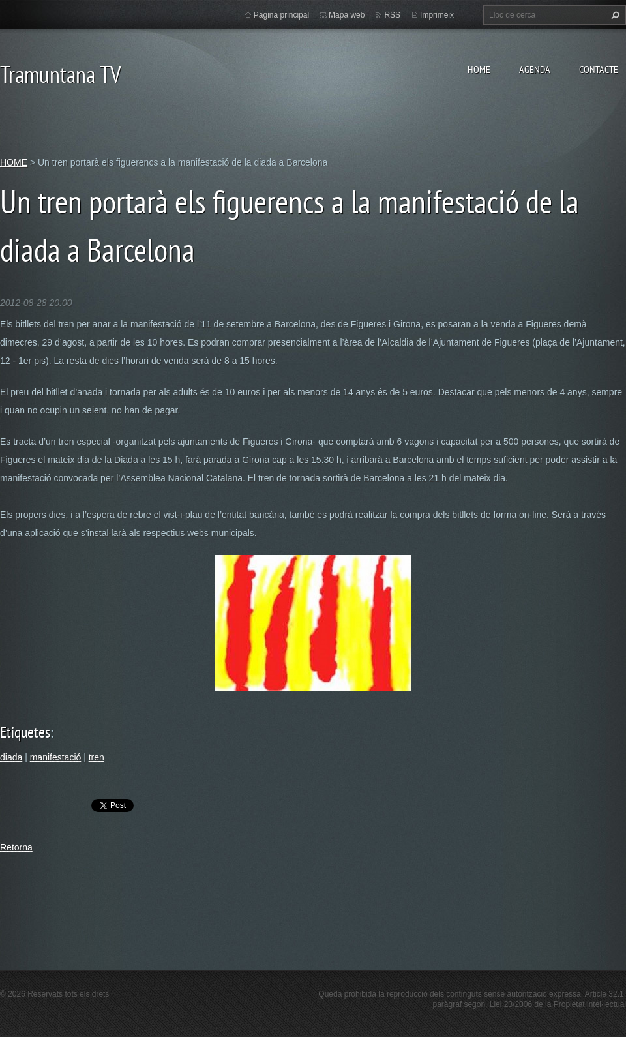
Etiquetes (25, 732)
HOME (479, 69)
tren (96, 757)
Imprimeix (437, 15)
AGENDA (534, 69)
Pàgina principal (281, 15)
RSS (392, 15)
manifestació (56, 757)
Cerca (613, 15)
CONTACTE (598, 69)
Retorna (16, 847)
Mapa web (347, 15)
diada (11, 757)
